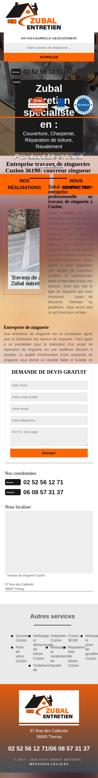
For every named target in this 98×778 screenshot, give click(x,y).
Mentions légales (48, 764)
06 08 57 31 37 (43, 81)
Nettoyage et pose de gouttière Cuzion (89, 647)
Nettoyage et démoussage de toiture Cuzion (37, 647)
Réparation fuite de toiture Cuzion (72, 656)
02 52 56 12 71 (43, 71)
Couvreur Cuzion (20, 638)
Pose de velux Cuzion (20, 654)
